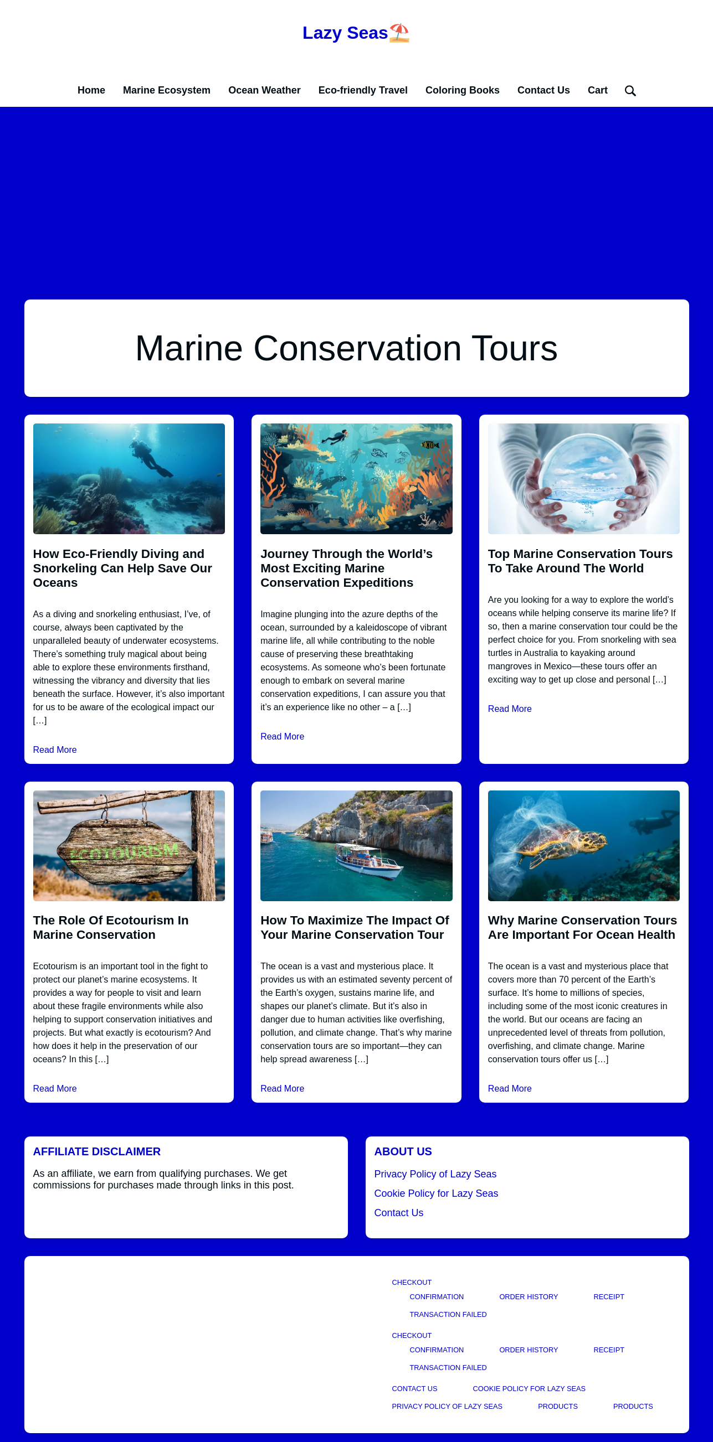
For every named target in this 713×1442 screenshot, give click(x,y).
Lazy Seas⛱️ (356, 33)
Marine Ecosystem (167, 90)
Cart (598, 90)
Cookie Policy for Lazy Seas (437, 1193)
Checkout (412, 1282)
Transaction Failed (448, 1314)
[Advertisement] (356, 189)
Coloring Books (462, 90)
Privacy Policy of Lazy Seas (436, 1174)
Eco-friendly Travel (363, 90)
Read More (55, 749)
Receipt (609, 1297)
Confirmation (437, 1297)
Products (558, 1406)
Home (91, 90)
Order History (528, 1297)
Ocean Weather (264, 90)
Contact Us (543, 90)
